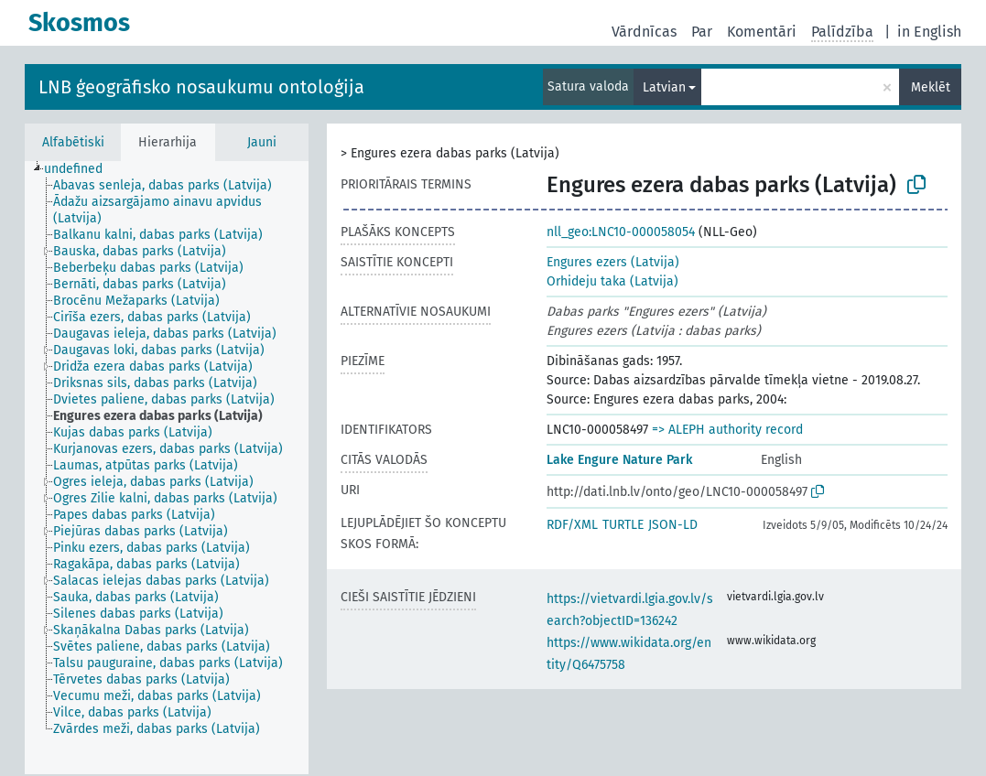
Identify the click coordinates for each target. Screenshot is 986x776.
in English (929, 31)
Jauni (261, 142)
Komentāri (761, 31)
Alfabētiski (73, 142)
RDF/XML (572, 525)
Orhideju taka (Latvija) (612, 281)
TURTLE (623, 525)
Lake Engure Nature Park (619, 460)
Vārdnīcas (644, 31)
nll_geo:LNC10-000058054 (621, 232)
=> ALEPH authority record (727, 429)
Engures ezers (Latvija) (613, 262)
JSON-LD (673, 525)
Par (701, 31)
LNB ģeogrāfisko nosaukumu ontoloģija (201, 87)
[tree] (167, 467)
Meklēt (930, 87)
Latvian (664, 87)
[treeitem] (81, 169)
